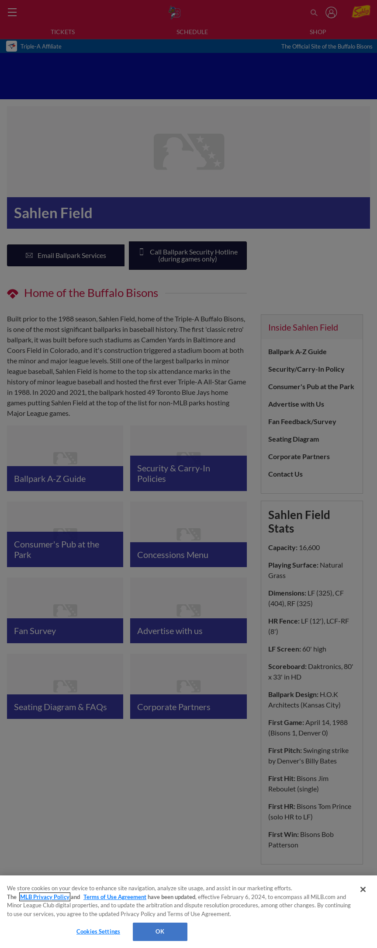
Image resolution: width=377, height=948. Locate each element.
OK (160, 931)
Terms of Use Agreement (114, 896)
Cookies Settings (98, 931)
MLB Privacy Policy (44, 896)
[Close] (363, 889)
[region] (188, 911)
